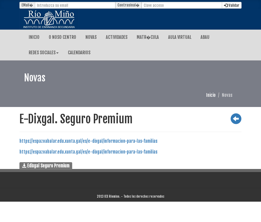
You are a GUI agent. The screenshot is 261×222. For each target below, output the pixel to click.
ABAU (205, 37)
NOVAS (91, 37)
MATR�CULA (148, 37)
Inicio (211, 95)
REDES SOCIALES (44, 52)
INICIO (34, 37)
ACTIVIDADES (116, 37)
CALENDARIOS (79, 52)
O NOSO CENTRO (62, 37)
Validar (231, 5)
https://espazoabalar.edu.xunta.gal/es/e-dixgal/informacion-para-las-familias (88, 141)
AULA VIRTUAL (179, 37)
